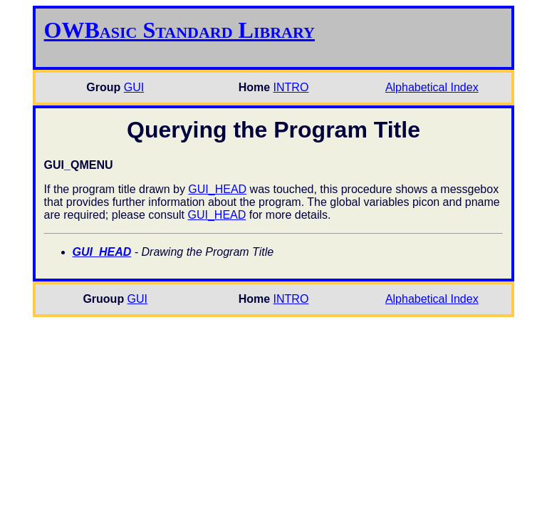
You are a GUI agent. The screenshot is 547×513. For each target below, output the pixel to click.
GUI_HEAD (217, 189)
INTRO (291, 87)
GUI (134, 87)
